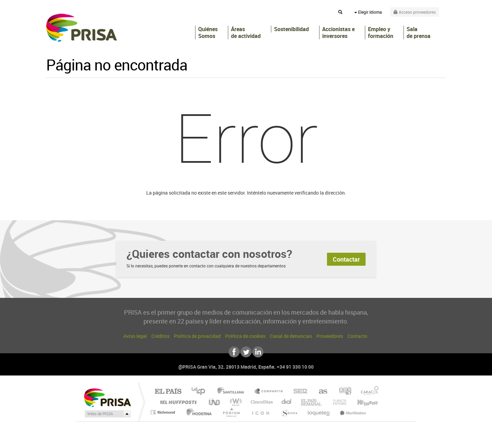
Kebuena (361, 402)
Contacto (357, 336)
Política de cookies (245, 336)
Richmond (163, 412)
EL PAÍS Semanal (311, 402)
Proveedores (329, 336)
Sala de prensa (418, 32)
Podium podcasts (231, 412)
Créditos (160, 336)
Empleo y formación (380, 32)
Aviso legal (135, 336)
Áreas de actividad (246, 32)
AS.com (320, 391)
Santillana (233, 391)
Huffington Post (177, 402)
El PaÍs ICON (260, 412)
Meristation (352, 412)
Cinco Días (260, 402)
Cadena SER (298, 391)
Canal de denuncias (291, 336)
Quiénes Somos (208, 32)
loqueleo (319, 412)
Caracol (368, 391)
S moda (289, 412)
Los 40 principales (201, 391)
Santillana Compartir (269, 391)
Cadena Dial (286, 402)
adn (342, 391)
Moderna (197, 412)
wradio (234, 402)
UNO (215, 402)
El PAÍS (168, 391)
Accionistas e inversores (338, 32)
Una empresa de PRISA (107, 397)
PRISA (81, 28)
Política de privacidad (197, 336)
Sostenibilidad (291, 29)
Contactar (346, 259)
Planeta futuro (336, 402)
